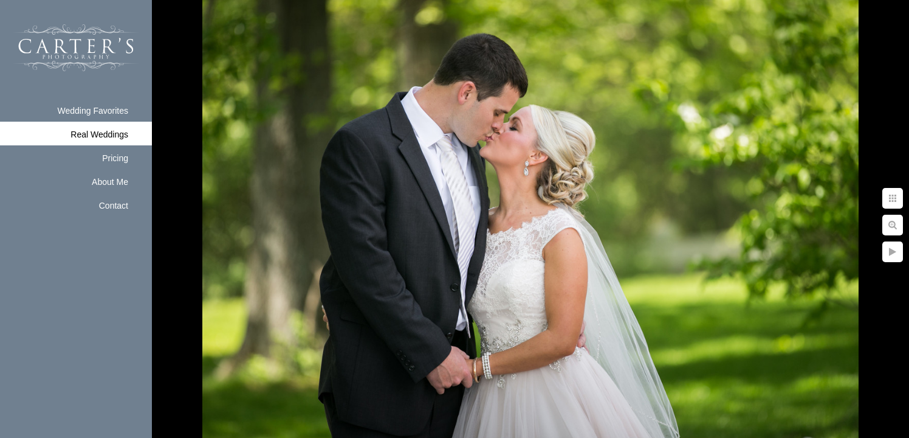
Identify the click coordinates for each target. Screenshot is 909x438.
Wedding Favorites (93, 111)
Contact (113, 205)
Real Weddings (99, 134)
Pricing (115, 158)
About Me (110, 182)
